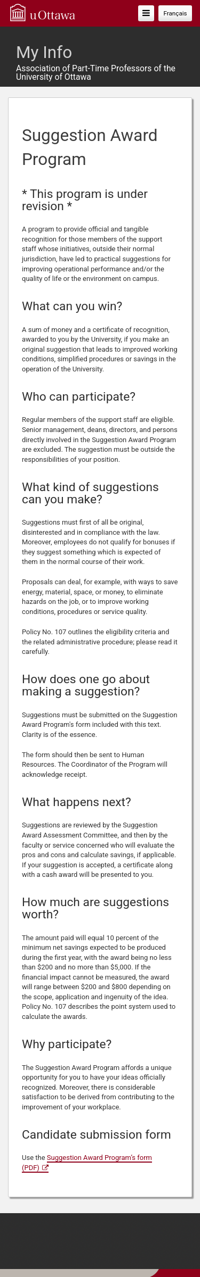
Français (175, 13)
